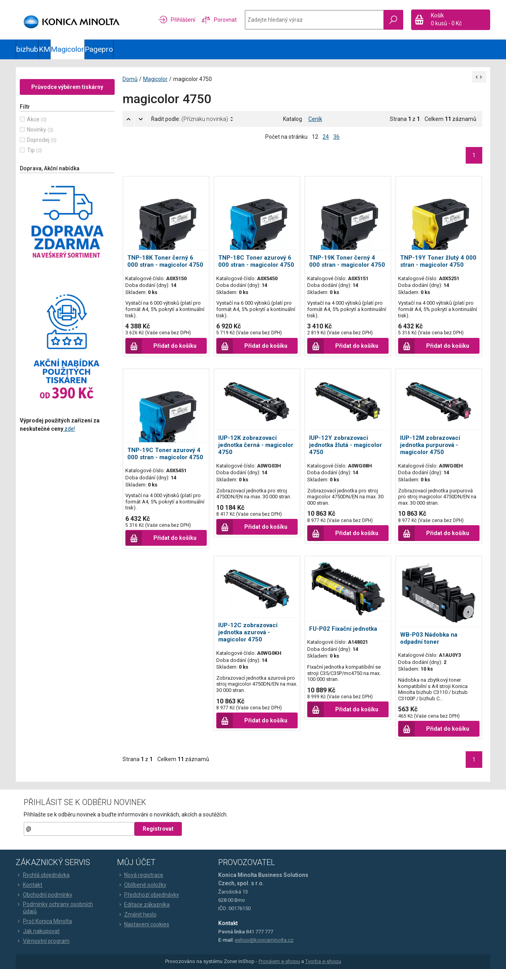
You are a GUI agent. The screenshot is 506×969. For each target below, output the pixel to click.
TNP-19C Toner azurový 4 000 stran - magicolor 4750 (165, 454)
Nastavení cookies (143, 924)
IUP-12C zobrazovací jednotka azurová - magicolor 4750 (248, 632)
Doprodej (38, 140)
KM (44, 49)
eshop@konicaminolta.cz (264, 940)
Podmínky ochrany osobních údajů (54, 907)
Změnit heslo (137, 914)
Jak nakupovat (38, 931)
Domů (130, 79)
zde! (69, 429)
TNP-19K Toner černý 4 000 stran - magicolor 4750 (347, 261)
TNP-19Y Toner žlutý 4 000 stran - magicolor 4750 (438, 261)
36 (336, 137)
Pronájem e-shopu (279, 961)
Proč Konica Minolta (44, 921)
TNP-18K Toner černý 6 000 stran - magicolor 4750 (165, 261)
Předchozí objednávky (148, 895)
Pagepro (99, 49)
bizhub (27, 49)
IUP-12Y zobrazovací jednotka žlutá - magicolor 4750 (345, 445)
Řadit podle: (189, 119)
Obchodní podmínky (44, 895)
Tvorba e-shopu (323, 961)
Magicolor (67, 49)
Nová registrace (140, 875)
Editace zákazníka (143, 904)
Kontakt (29, 885)
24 (326, 137)
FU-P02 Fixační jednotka (343, 628)
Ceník (315, 119)
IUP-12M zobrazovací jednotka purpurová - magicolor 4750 (430, 445)
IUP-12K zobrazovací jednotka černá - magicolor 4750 (255, 445)
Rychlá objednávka (43, 875)
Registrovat (158, 829)
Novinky (36, 129)
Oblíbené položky (141, 885)
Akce (33, 119)
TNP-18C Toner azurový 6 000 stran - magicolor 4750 (256, 261)
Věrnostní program (43, 941)
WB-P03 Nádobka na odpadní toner (428, 638)
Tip (31, 150)
